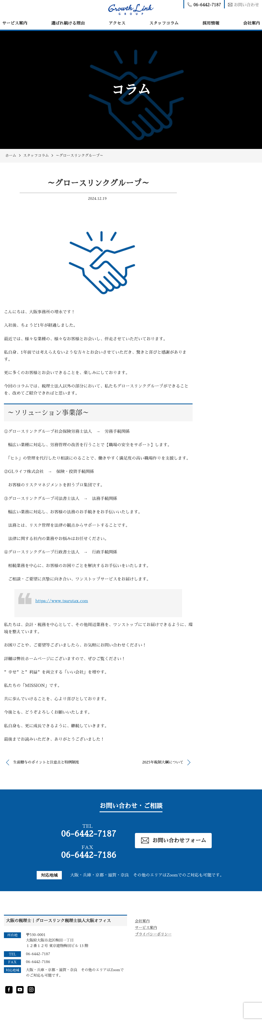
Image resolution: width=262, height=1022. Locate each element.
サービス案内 (14, 23)
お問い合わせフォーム (173, 840)
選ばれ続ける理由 (68, 23)
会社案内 (251, 23)
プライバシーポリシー (153, 934)
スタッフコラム (164, 23)
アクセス (116, 23)
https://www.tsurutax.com (61, 601)
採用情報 (211, 23)
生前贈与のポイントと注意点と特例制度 (46, 762)
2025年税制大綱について (162, 762)
